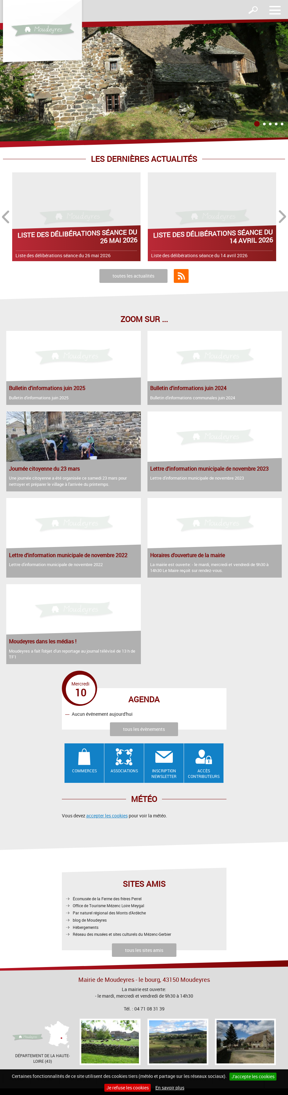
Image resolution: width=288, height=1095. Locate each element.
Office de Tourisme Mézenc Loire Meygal (108, 905)
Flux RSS (181, 276)
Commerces (84, 770)
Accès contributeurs (204, 773)
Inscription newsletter (163, 773)
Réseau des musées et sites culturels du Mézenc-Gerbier (122, 934)
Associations (124, 770)
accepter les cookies (107, 815)
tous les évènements (144, 729)
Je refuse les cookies (127, 1087)
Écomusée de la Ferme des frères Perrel (107, 898)
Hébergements (85, 927)
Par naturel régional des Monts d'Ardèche (109, 912)
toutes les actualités (133, 276)
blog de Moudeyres (90, 920)
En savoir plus (169, 1087)
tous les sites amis (144, 950)
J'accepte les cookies (253, 1076)
